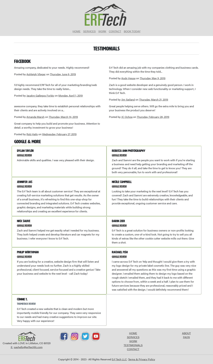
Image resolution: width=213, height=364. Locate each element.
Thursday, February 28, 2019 (153, 117)
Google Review (24, 155)
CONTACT (115, 31)
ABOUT (186, 333)
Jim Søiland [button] (128, 99)
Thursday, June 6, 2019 (63, 74)
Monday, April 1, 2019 (70, 95)
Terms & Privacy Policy (141, 359)
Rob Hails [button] (32, 134)
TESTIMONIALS (133, 345)
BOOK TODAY (132, 31)
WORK (102, 31)
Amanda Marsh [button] (35, 117)
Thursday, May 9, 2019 (152, 78)
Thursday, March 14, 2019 (63, 117)
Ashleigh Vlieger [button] (36, 74)
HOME (77, 31)
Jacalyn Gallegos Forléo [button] (40, 95)
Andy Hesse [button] (128, 78)
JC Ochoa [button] (126, 117)
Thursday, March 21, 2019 (153, 99)
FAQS (186, 337)
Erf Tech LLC (119, 359)
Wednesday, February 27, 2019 (59, 134)
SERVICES (89, 31)
